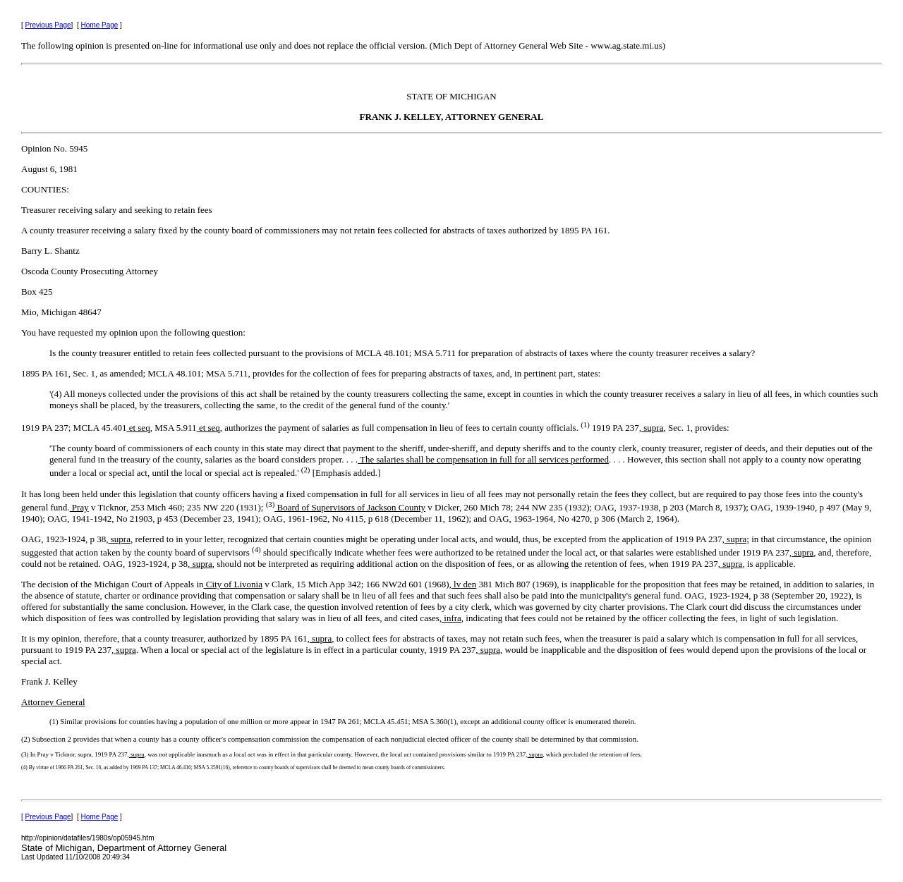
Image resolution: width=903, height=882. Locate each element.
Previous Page (48, 25)
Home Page (100, 25)
